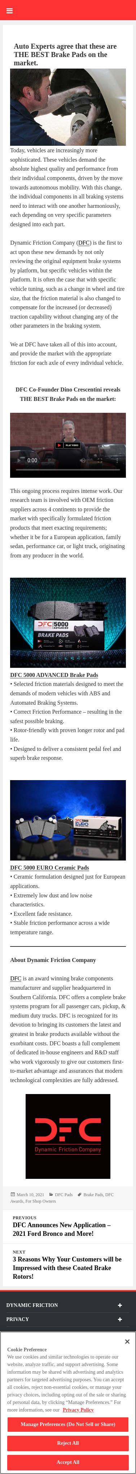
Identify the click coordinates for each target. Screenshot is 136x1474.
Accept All (68, 1462)
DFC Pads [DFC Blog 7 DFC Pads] (64, 1194)
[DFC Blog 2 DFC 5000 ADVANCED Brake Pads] (54, 675)
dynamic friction (64, 1305)
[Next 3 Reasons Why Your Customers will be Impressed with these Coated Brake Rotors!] (68, 1265)
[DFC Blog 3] (68, 820)
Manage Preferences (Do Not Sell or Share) (68, 1424)
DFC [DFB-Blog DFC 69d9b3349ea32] (15, 978)
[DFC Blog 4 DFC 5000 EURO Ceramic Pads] (49, 868)
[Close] (127, 1342)
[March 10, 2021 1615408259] (30, 1195)
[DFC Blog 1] (68, 623)
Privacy (64, 1319)
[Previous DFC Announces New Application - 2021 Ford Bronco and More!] (68, 1227)
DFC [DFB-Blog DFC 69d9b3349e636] (83, 243)
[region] (68, 1402)
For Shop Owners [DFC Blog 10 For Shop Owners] (40, 1201)
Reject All (68, 1443)
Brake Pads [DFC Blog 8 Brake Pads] (93, 1194)
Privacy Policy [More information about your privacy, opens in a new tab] (78, 1410)
